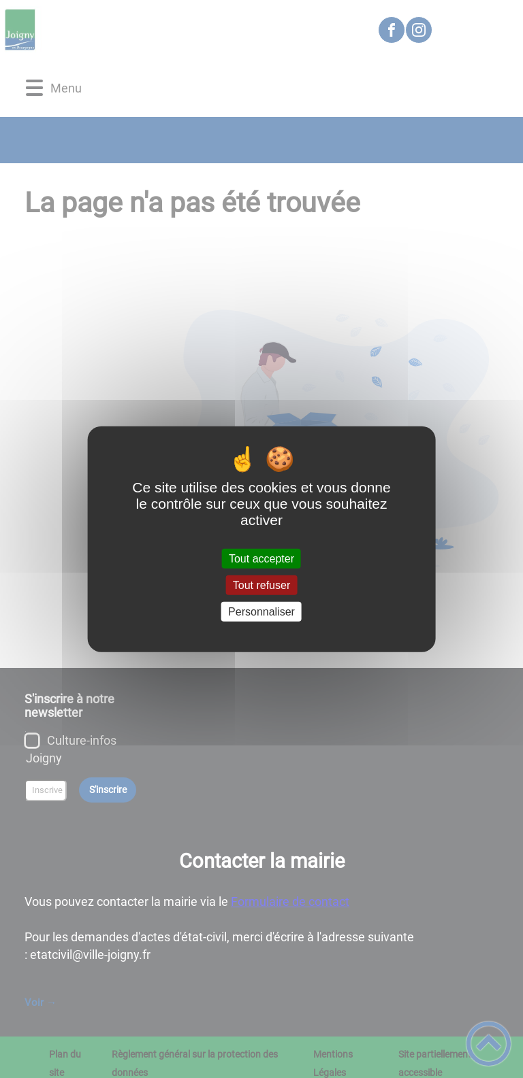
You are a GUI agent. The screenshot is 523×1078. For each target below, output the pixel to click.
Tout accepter (261, 558)
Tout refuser (261, 584)
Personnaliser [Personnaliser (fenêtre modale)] (261, 612)
